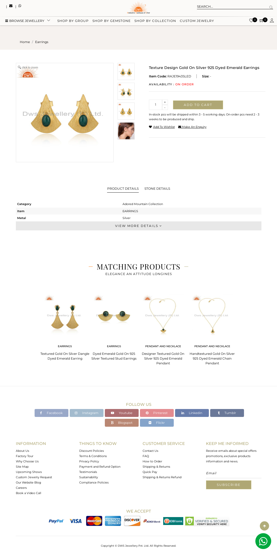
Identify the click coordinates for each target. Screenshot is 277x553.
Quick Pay (150, 472)
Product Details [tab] (123, 188)
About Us (22, 451)
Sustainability (88, 477)
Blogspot (122, 423)
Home (25, 42)
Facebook (51, 413)
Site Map (22, 466)
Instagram (86, 413)
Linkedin (191, 413)
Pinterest (157, 413)
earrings (41, 42)
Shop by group (73, 22)
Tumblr (227, 413)
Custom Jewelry (197, 22)
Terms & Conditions (93, 456)
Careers (21, 488)
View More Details (138, 226)
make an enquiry (192, 127)
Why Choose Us (27, 461)
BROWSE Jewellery (24, 22)
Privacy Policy (89, 461)
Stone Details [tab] (157, 188)
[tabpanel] (65, 326)
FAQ (146, 456)
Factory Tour (24, 456)
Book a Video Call (28, 493)
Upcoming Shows (29, 472)
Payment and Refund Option (99, 466)
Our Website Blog (28, 482)
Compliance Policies (94, 482)
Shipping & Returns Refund (162, 477)
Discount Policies (91, 451)
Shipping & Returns (156, 466)
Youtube (121, 413)
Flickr (157, 423)
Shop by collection (155, 22)
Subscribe (229, 485)
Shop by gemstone (111, 22)
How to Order (152, 461)
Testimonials (88, 472)
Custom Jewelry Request (34, 477)
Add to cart (198, 105)
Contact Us (150, 451)
